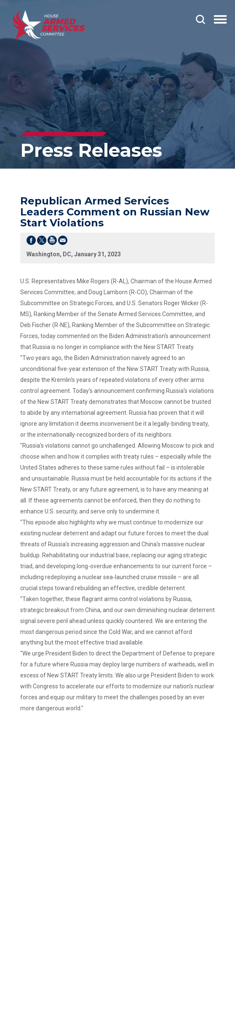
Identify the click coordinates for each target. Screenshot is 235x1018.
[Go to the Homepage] (49, 25)
